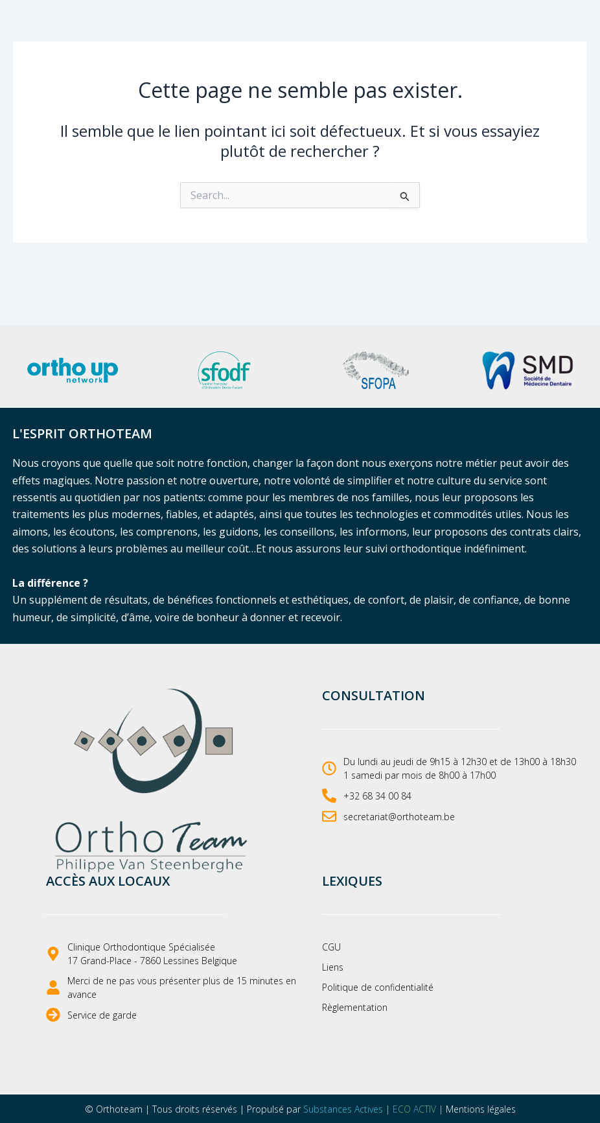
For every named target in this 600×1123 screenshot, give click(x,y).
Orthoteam (119, 1109)
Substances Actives (343, 1109)
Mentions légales (481, 1109)
